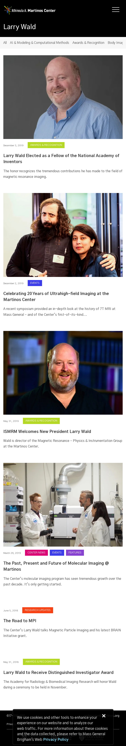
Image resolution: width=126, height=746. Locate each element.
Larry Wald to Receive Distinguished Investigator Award (58, 673)
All (5, 42)
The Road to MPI (19, 621)
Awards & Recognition (88, 42)
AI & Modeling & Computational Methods (39, 42)
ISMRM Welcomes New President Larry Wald (47, 432)
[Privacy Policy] (56, 740)
